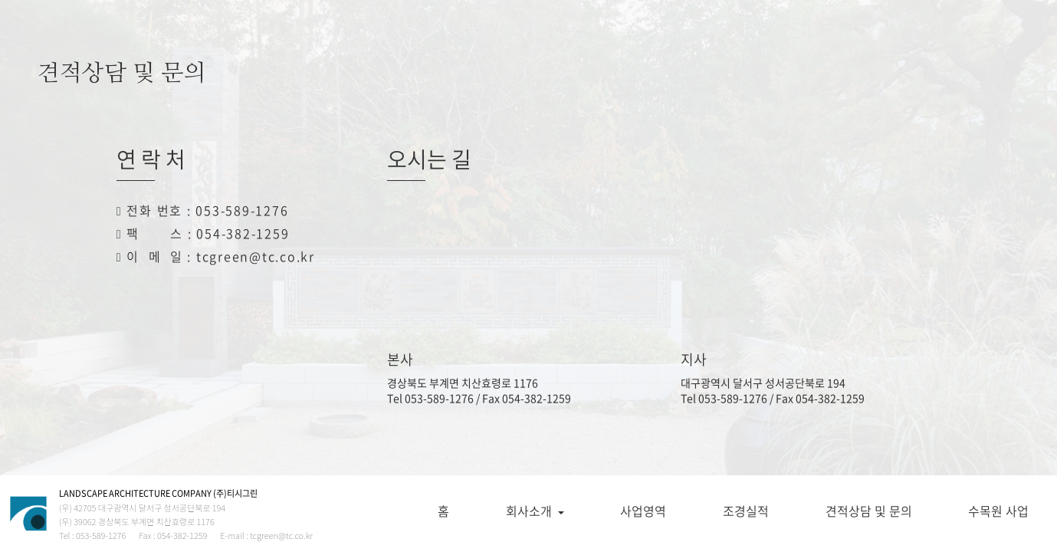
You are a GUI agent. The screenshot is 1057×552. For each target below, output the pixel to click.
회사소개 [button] (535, 510)
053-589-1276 (241, 210)
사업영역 (643, 510)
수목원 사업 (998, 510)
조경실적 (746, 510)
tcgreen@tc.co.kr (255, 256)
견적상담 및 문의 (869, 510)
